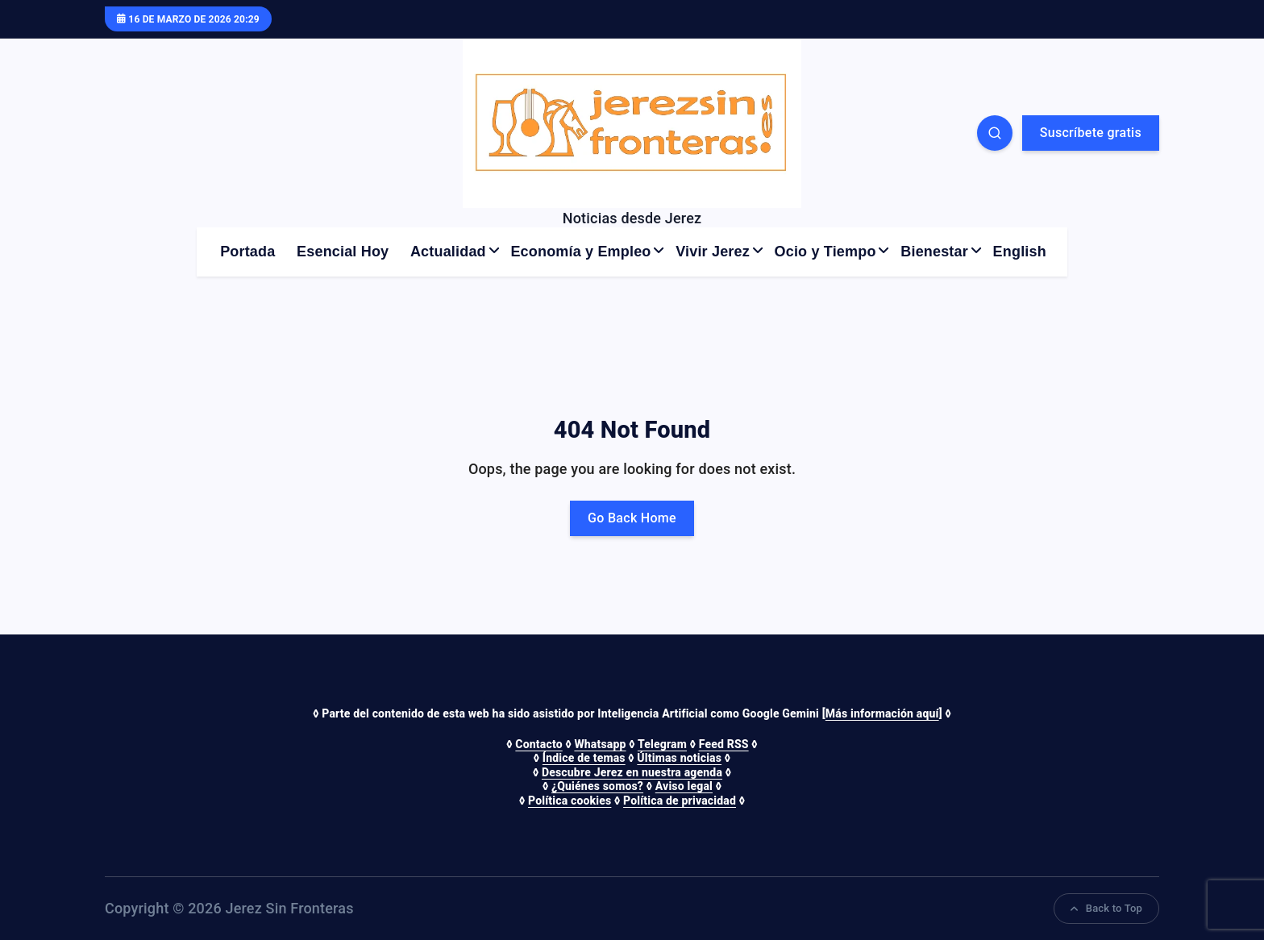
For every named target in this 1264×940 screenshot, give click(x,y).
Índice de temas (584, 757)
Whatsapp (600, 744)
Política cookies (569, 800)
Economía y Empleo (580, 251)
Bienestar (934, 251)
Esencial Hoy (343, 251)
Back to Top (1106, 908)
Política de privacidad (679, 800)
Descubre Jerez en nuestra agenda (632, 772)
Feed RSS (724, 744)
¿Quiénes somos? (597, 786)
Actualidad (448, 251)
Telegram (662, 744)
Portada (247, 251)
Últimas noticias (679, 757)
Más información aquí (882, 713)
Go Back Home (632, 518)
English (1019, 251)
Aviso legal (684, 786)
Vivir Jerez (713, 251)
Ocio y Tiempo (825, 251)
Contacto (538, 744)
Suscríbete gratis (1090, 132)
